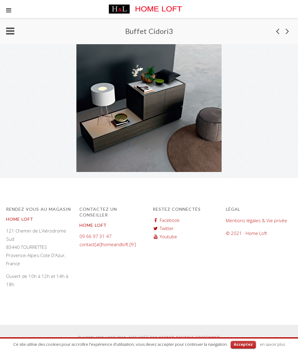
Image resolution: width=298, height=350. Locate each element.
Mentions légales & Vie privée (256, 220)
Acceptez (243, 344)
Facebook (169, 220)
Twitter (167, 228)
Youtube (168, 236)
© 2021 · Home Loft (246, 233)
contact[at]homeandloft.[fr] (107, 244)
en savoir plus (272, 344)
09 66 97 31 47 (95, 236)
